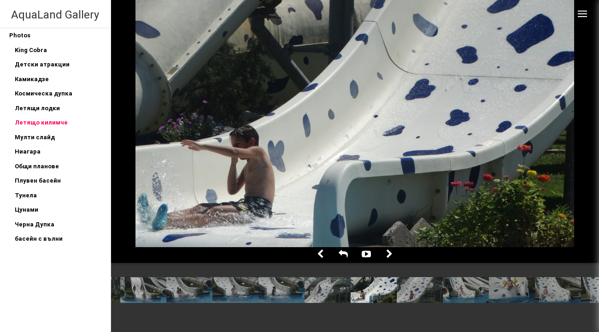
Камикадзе (32, 79)
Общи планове (37, 166)
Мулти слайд (35, 137)
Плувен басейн (38, 180)
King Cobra (31, 50)
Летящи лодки (37, 108)
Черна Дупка (34, 224)
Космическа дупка (43, 93)
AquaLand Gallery (55, 14)
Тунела (26, 195)
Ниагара (28, 151)
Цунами (26, 209)
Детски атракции (42, 64)
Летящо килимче (41, 122)
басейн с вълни (39, 239)
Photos (19, 35)
